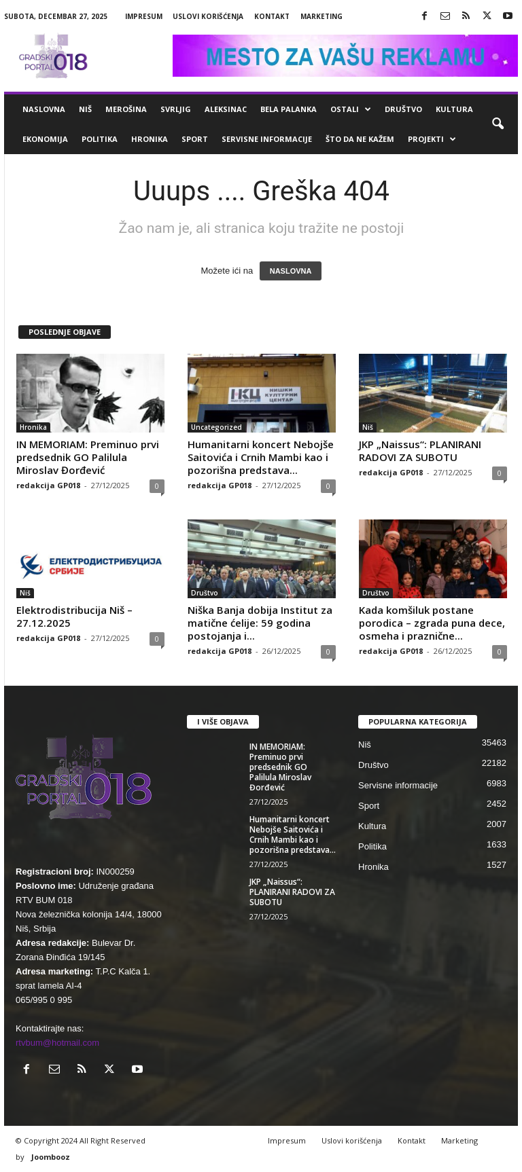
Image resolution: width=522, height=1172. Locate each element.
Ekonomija (45, 139)
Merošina (126, 109)
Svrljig (175, 109)
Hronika (149, 139)
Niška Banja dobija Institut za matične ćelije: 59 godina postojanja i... (260, 622)
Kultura (454, 109)
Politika (100, 139)
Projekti (432, 139)
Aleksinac (226, 109)
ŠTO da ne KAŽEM (360, 139)
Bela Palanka (288, 109)
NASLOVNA (291, 271)
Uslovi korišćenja (208, 16)
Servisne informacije (267, 139)
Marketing (321, 16)
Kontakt (272, 16)
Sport (194, 139)
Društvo (403, 109)
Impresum (143, 16)
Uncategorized (216, 427)
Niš (85, 109)
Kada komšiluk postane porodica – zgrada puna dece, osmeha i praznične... (432, 622)
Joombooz (50, 1157)
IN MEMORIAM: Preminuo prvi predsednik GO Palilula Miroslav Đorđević (87, 457)
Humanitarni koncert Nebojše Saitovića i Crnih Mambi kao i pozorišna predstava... (261, 457)
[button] (497, 124)
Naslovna (43, 109)
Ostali (350, 109)
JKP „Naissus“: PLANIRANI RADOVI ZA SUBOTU (420, 450)
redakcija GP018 (48, 485)
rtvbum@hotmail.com (57, 1043)
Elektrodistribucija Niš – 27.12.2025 (74, 616)
